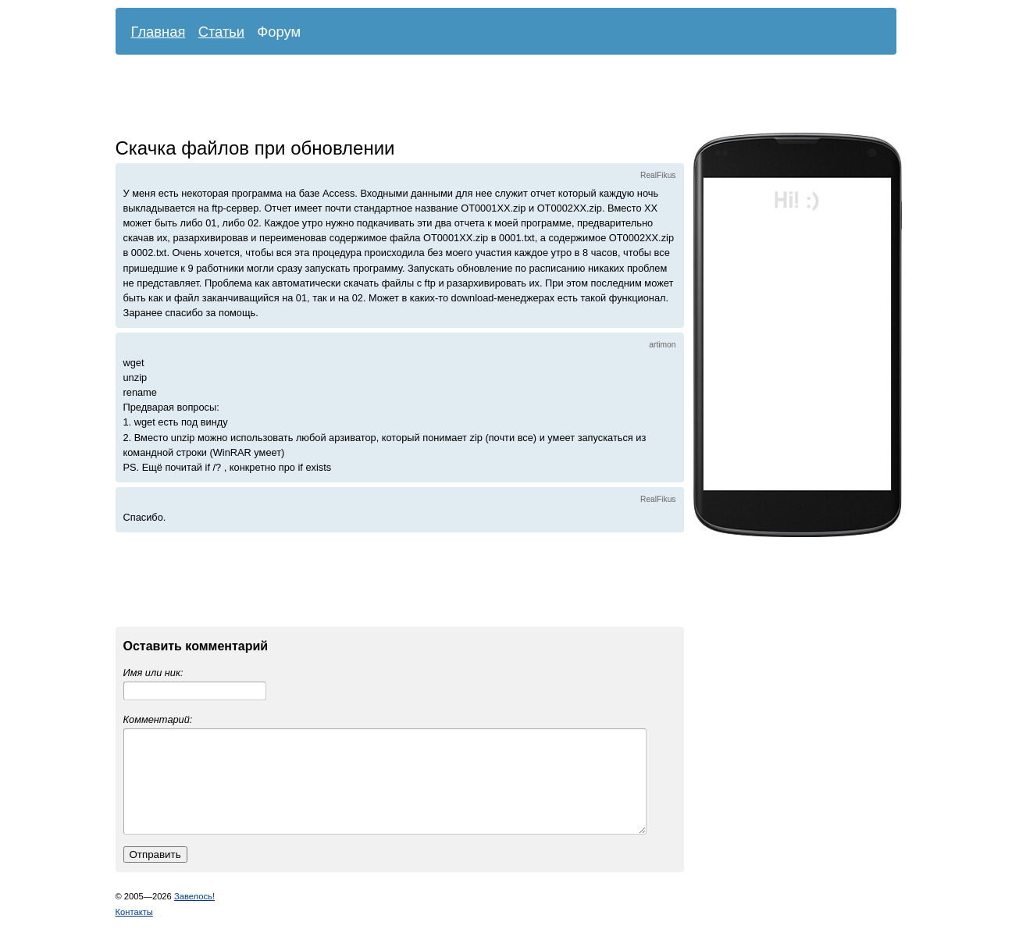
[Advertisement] (494, 97)
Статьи (221, 31)
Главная (158, 31)
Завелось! (194, 915)
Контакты (134, 930)
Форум (279, 31)
